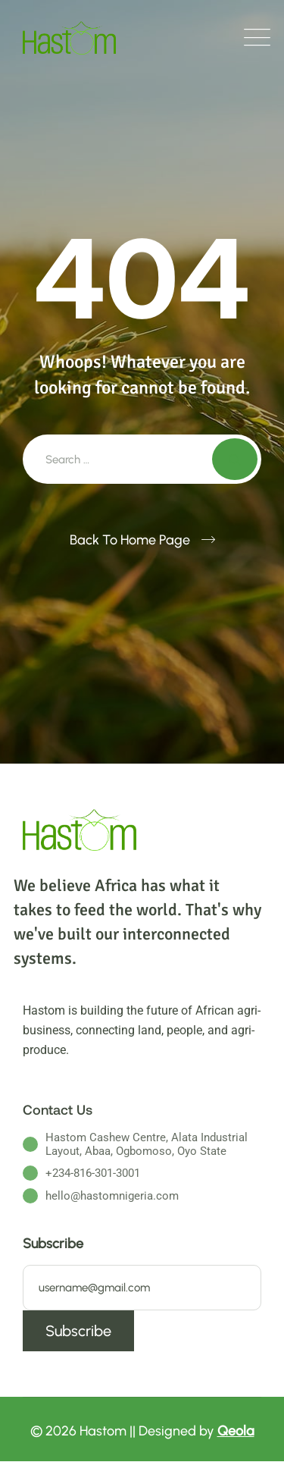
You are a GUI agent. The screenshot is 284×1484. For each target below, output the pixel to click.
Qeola (235, 1431)
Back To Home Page (130, 540)
